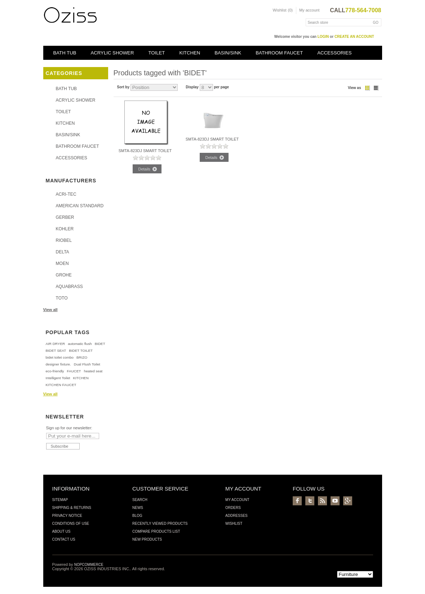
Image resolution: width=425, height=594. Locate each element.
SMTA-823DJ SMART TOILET (145, 150)
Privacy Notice (67, 516)
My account (309, 10)
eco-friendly (55, 371)
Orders (233, 508)
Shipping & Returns (71, 508)
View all (50, 309)
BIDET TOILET (81, 351)
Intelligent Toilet (58, 378)
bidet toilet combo (60, 357)
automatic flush (80, 344)
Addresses (236, 516)
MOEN (62, 263)
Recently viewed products (160, 524)
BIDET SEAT (56, 351)
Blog (137, 516)
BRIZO (81, 357)
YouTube (335, 500)
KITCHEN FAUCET (61, 385)
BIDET (100, 344)
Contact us (63, 539)
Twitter (309, 500)
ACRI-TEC (66, 194)
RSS (322, 500)
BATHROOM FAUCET (279, 53)
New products (147, 539)
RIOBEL (64, 240)
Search (139, 500)
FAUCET (74, 371)
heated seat (93, 371)
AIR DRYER (55, 344)
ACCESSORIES (334, 53)
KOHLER (65, 228)
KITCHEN (189, 53)
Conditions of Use (70, 524)
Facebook (297, 500)
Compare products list (156, 531)
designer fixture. (58, 364)
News (137, 508)
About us (61, 531)
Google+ (347, 500)
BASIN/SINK (227, 53)
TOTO (62, 298)
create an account (354, 37)
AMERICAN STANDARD (80, 205)
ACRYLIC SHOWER (112, 53)
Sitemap (60, 500)
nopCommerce (88, 565)
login (323, 37)
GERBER (65, 217)
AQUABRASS (69, 286)
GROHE (64, 275)
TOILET (156, 53)
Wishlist (233, 524)
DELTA (62, 251)
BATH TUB (64, 53)
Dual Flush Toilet (87, 364)
